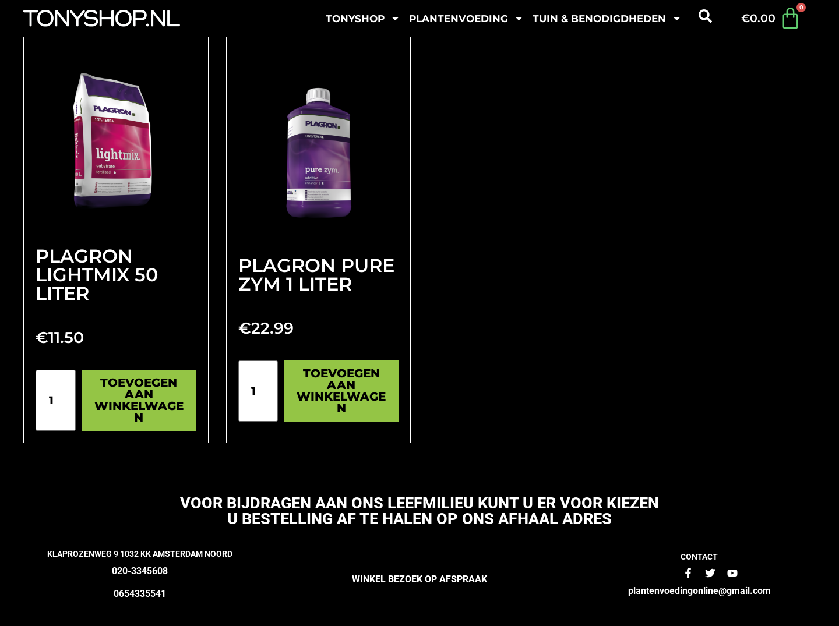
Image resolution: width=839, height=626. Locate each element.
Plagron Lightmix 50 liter (97, 275)
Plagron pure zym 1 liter (316, 274)
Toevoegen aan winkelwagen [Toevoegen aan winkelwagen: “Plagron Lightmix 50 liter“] (139, 400)
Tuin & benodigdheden (607, 18)
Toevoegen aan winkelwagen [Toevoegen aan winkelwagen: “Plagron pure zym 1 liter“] (341, 390)
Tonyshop (363, 18)
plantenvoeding (466, 18)
